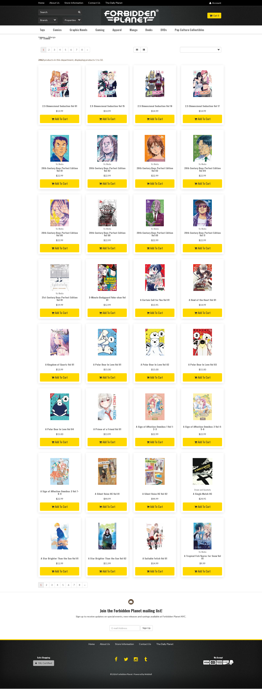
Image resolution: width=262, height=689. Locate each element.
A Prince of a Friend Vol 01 (107, 429)
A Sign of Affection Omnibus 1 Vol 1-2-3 (155, 428)
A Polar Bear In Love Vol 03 (202, 364)
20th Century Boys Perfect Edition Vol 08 (107, 234)
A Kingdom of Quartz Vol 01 (59, 364)
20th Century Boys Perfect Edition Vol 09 (155, 234)
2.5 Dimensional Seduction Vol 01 (59, 106)
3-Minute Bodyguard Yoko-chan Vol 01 (107, 299)
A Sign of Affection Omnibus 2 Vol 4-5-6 (202, 428)
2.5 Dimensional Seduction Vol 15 (107, 106)
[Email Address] (124, 628)
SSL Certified (43, 663)
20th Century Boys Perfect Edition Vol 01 (59, 169)
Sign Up (147, 628)
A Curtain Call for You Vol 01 (154, 300)
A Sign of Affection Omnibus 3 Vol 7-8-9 (59, 492)
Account (215, 3)
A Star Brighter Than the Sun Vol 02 (107, 558)
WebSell (148, 674)
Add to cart (60, 119)
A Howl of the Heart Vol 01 (202, 300)
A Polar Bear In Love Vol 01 (107, 364)
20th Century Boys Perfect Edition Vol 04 (202, 169)
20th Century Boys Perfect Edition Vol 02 (107, 169)
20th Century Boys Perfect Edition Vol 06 (59, 234)
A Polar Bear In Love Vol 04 (59, 429)
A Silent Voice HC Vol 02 (154, 493)
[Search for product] (60, 12)
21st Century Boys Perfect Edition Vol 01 (60, 299)
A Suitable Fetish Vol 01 (155, 558)
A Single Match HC (202, 493)
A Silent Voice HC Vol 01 (107, 493)
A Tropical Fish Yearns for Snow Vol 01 (202, 557)
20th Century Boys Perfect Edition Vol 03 (155, 169)
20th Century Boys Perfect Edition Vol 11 (202, 234)
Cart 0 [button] (214, 15)
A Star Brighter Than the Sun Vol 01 (59, 558)
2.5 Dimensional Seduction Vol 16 (155, 106)
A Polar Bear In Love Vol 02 (155, 364)
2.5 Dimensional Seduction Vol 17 (202, 106)
